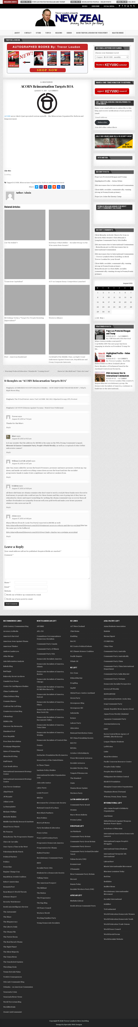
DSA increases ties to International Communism (114, 185)
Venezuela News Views (12, 997)
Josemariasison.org (112, 724)
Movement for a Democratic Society (51, 803)
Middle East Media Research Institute (18, 822)
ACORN (7, 116)
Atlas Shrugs (8, 656)
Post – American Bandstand (15, 357)
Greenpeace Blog (77, 703)
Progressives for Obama (47, 848)
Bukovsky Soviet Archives (14, 676)
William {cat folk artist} (21, 461)
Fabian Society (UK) (78, 859)
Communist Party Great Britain (82, 841)
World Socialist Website (113, 939)
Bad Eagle (7, 671)
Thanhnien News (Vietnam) (115, 792)
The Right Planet (10, 947)
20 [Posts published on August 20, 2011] (125, 302)
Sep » (102, 318)
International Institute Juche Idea (117, 699)
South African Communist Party (83, 906)
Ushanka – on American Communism (18, 987)
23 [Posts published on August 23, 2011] (103, 307)
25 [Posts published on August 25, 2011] (114, 307)
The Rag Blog (42, 903)
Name (7, 582)
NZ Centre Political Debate (81, 646)
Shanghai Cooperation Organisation (118, 787)
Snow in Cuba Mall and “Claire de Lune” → (74, 371)
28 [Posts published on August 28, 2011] (131, 307)
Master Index (117, 33)
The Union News (10, 957)
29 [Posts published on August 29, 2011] (98, 312)
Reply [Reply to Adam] (8, 536)
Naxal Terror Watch (11, 827)
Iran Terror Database (12, 787)
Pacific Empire (76, 656)
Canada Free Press (11, 681)
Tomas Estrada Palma (12, 972)
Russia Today (75, 884)
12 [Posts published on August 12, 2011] (120, 297)
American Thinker (10, 646)
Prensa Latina (75, 820)
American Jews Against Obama (15, 641)
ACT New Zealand (77, 626)
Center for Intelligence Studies (15, 686)
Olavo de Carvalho (10, 842)
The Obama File (9, 932)
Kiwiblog (73, 636)
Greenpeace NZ (76, 708)
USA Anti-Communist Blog (13, 982)
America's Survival (11, 636)
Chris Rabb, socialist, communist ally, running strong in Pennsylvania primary (114, 271)
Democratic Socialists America (49, 659)
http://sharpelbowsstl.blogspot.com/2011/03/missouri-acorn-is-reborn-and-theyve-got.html (43, 525)
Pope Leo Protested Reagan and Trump (111, 177)
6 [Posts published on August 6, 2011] (125, 293)
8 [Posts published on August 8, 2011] (97, 297)
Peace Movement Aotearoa (81, 758)
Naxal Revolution (111, 757)
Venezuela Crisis (10, 992)
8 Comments (54, 91)
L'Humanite (74, 869)
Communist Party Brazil (80, 805)
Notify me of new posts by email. (19, 599)
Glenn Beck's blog (10, 756)
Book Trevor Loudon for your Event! (92, 33)
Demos (40, 745)
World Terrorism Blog (12, 1002)
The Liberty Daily (10, 927)
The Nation (41, 893)
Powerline (7, 867)
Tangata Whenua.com (79, 773)
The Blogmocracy (10, 922)
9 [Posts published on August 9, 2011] (103, 297)
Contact (27, 33)
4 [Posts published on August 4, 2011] (114, 293)
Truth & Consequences (12, 977)
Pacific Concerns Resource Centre (118, 762)
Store (38, 33)
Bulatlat (107, 631)
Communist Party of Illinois (48, 649)
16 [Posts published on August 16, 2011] (103, 302)
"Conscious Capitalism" (13, 282)
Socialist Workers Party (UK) (82, 889)
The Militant (42, 888)
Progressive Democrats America (50, 843)
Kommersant (75, 864)
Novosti (73, 879)
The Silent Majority (11, 952)
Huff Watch (7, 761)
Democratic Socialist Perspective (117, 684)
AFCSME (40, 626)
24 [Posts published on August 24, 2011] (109, 307)
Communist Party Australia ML (116, 656)
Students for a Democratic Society (50, 873)
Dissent (40, 750)
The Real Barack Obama (12, 942)
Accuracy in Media (10, 631)
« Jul (97, 318)
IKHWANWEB (109, 694)
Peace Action (42, 833)
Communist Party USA (46, 654)
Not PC (73, 641)
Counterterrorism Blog (12, 711)
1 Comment (123, 378)
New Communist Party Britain (82, 874)
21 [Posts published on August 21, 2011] (131, 302)
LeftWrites (108, 747)
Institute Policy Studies (46, 770)
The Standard (75, 778)
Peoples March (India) (113, 772)
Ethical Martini (76, 678)
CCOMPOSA (109, 641)
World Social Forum (112, 934)
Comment (8, 555)
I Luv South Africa (10, 766)
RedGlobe (108, 881)
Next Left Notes (43, 823)
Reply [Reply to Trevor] (8, 427)
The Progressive (44, 898)
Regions (58, 33)
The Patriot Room (10, 937)
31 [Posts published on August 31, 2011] (109, 312)
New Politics (42, 818)
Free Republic (9, 736)
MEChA (40, 798)
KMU (106, 729)
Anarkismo (108, 816)
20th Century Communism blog (16, 626)
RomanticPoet (9, 887)
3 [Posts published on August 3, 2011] (108, 293)
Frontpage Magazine (11, 746)
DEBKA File (8, 721)
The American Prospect (46, 883)
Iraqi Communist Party (113, 704)
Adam (14, 516)
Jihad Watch (8, 792)
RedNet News (109, 887)
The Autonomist (9, 912)
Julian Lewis (8, 802)
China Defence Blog (11, 696)
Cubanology (8, 716)
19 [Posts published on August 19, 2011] (120, 302)
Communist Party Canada (47, 644)
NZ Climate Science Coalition (82, 651)
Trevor (15, 416)
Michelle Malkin (9, 817)
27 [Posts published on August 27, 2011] (125, 307)
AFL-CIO (40, 631)
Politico (6, 862)
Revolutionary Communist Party (50, 858)
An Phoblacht (75, 831)
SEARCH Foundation (112, 782)
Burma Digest (109, 636)
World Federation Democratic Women (119, 914)
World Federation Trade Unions (117, 924)
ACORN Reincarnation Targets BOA (47, 86)
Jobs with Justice (44, 783)
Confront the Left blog (12, 706)
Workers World (43, 913)
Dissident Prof (9, 731)
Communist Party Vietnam (114, 679)
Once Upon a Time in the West (15, 847)
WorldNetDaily (9, 1007)
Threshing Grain (10, 967)
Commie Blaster (9, 701)
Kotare (73, 718)
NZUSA (73, 748)
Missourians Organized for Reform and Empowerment (42, 183)
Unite (72, 783)
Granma (73, 810)
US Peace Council (44, 908)
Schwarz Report (10, 897)
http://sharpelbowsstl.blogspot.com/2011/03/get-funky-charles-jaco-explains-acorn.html (41, 532)
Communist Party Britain (80, 836)
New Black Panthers (45, 813)
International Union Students (115, 849)
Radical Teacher (43, 853)
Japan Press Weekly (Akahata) (116, 714)
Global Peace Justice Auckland (82, 693)
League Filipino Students (114, 742)
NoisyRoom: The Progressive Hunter (18, 837)
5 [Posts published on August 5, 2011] (119, 293)
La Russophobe (9, 807)
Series (69, 33)
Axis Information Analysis (13, 661)
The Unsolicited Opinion (13, 962)
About (17, 33)
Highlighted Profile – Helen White (108, 181)
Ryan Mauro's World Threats (15, 892)
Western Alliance (56, 318)
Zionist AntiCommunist (12, 1012)
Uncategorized (47, 82)
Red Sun (107, 876)
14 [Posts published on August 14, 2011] (131, 297)
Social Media (109, 6)
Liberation (74, 728)
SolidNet (107, 904)
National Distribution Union (81, 733)
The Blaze (7, 917)
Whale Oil (74, 661)
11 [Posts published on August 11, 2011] (114, 297)
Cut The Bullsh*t (11, 243)
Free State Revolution (12, 741)
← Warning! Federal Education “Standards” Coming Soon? (26, 371)
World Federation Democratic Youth (118, 919)
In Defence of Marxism (113, 829)
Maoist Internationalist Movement (118, 866)
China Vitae (108, 646)
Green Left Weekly (111, 689)
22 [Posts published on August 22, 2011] (98, 307)
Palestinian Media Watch (13, 852)
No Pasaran (8, 832)
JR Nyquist (7, 797)
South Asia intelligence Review (15, 907)
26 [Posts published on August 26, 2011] (120, 307)
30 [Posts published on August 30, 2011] (103, 312)
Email (7, 587)
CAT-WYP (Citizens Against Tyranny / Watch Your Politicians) (38, 408)
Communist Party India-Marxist (116, 674)
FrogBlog (74, 683)
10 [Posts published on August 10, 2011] (109, 297)
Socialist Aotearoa (77, 763)
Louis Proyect (42, 793)
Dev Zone (74, 673)
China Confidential (10, 691)
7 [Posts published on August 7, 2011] (130, 293)
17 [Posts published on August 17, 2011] (109, 302)
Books (84, 6)
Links (106, 752)
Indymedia (74, 713)
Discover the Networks (12, 726)
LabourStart (109, 861)
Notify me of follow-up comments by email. (23, 595)
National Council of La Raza (48, 808)
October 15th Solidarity (79, 753)
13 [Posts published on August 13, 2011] (125, 297)
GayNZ (73, 688)
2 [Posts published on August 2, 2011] (103, 293)
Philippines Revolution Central (116, 777)
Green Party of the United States (50, 760)
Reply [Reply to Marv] (8, 452)
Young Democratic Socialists (48, 923)
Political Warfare (10, 857)
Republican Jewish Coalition (14, 877)
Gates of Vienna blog (11, 751)
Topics (48, 33)
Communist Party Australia (115, 651)
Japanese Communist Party (115, 719)
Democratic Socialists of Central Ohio (52, 740)
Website (7, 591)
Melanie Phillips (9, 812)
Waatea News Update (79, 788)
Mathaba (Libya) (76, 901)
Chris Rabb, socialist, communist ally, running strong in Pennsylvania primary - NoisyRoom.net (113, 266)
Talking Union (42, 878)
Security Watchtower (12, 902)
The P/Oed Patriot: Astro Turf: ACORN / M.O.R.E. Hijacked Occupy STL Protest (45, 399)
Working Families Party (46, 918)
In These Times (43, 765)
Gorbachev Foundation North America (52, 755)
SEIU (39, 863)
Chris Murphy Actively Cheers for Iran (110, 235)
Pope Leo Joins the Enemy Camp (108, 196)
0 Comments (124, 336)
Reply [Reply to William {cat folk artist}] (8, 477)
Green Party (75, 698)
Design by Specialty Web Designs (69, 1024)
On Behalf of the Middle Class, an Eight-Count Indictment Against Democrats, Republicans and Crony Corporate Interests (68, 359)
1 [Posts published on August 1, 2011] (97, 293)
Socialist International (113, 899)
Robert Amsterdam (11, 882)
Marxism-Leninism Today (114, 871)
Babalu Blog (8, 666)
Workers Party (76, 793)
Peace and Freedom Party (47, 838)
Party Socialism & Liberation (48, 828)
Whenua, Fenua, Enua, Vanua (115, 797)
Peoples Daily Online (112, 767)
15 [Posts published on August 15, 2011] (98, 302)
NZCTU (73, 743)
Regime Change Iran (11, 872)
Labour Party (75, 723)
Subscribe (95, 6)
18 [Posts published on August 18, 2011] (114, 302)
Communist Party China (113, 661)
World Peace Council (112, 929)
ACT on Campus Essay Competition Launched (67, 282)
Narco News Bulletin (78, 815)
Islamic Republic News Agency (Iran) (119, 709)
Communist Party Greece (80, 846)
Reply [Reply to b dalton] (8, 507)
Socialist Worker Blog (79, 768)
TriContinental (110, 909)
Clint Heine (74, 631)
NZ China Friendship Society (81, 738)
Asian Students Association (115, 626)
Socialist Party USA (44, 868)
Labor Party (42, 788)
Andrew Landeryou (11, 651)
